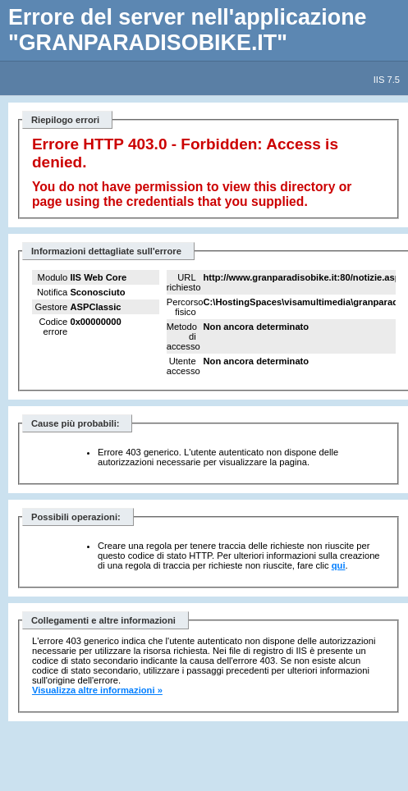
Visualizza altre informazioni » (97, 690)
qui (339, 565)
